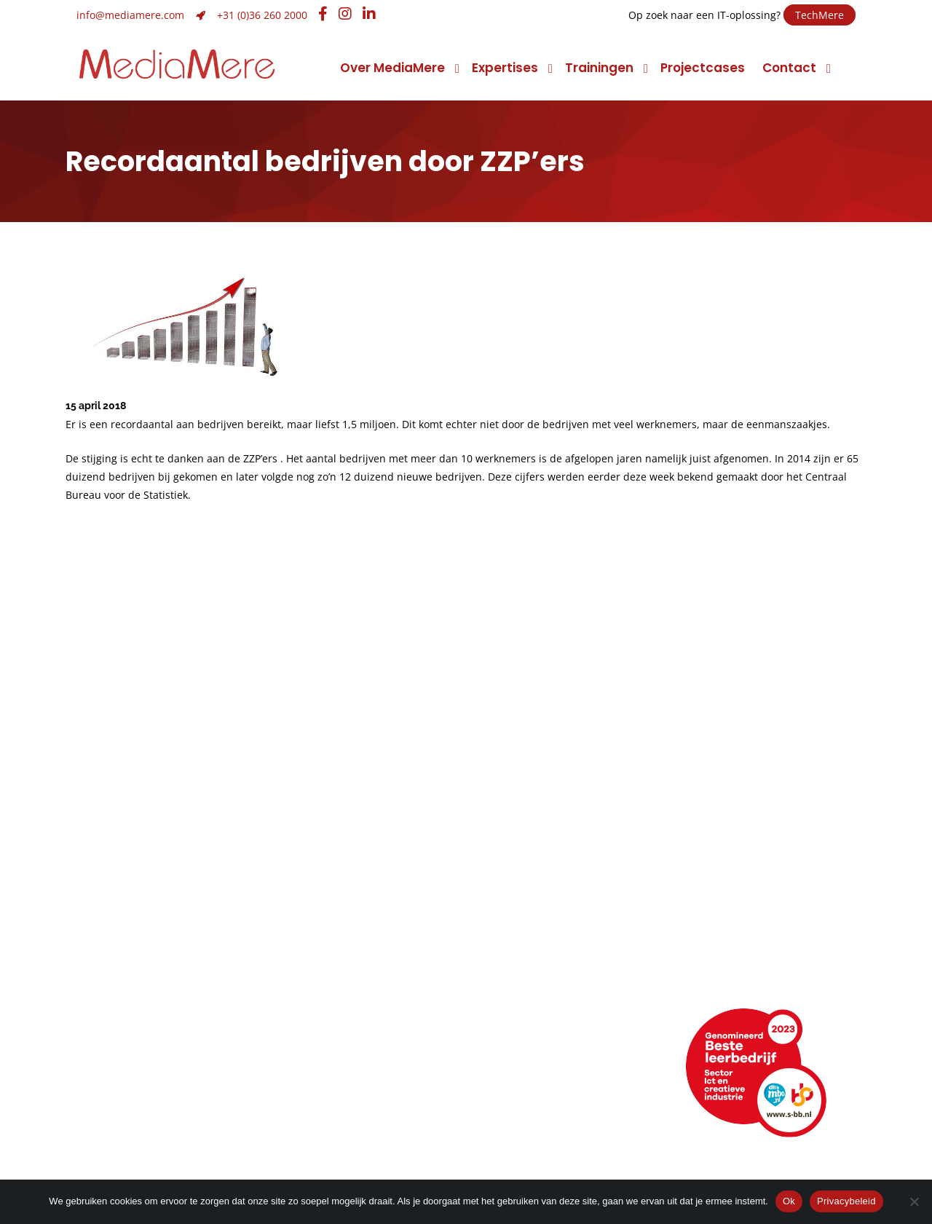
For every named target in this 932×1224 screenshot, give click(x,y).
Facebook (531, 1090)
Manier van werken (136, 930)
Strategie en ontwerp (358, 950)
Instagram (531, 1110)
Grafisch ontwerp (346, 930)
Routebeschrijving (132, 1070)
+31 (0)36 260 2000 (262, 15)
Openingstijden (123, 1090)
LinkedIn (524, 1070)
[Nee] (914, 1201)
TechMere (819, 15)
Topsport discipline (136, 950)
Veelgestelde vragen (141, 1131)
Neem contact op (132, 1049)
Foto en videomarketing (565, 950)
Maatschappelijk (128, 991)
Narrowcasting (537, 991)
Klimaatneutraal (127, 971)
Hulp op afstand (349, 1110)
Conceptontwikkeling (558, 930)
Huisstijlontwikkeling (353, 991)
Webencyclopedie (133, 1110)
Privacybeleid (846, 1201)
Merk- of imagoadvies (359, 971)
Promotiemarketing (552, 971)
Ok (789, 1201)
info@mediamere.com (130, 15)
